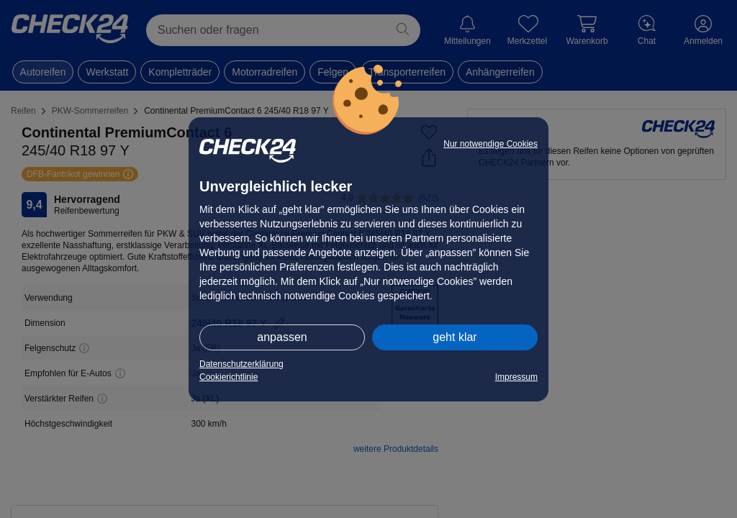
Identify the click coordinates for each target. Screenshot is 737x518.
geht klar (454, 337)
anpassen (282, 337)
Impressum (516, 377)
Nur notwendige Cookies (490, 144)
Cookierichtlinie (228, 377)
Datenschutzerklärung (241, 364)
